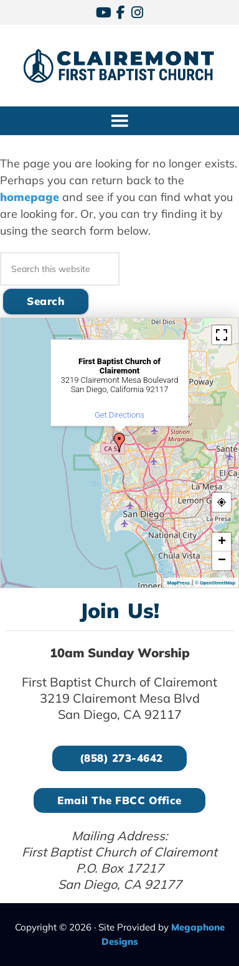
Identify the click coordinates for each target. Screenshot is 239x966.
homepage (29, 197)
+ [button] (222, 542)
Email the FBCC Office (119, 800)
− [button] (222, 560)
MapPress (178, 583)
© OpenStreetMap (215, 583)
